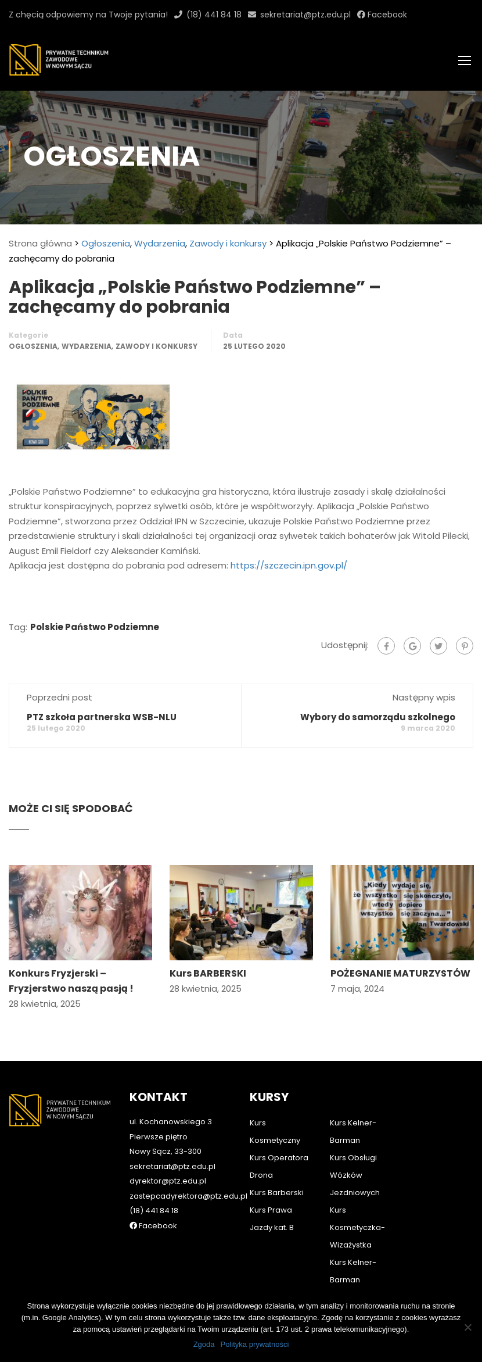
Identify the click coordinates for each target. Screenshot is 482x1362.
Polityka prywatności (255, 1344)
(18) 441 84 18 (214, 14)
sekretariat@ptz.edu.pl (305, 14)
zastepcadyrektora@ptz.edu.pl (188, 1196)
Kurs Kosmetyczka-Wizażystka (357, 1227)
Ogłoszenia (105, 247)
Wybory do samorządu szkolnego (377, 720)
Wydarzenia (159, 247)
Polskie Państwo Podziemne (94, 630)
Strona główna (40, 247)
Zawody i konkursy (228, 247)
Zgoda (204, 1344)
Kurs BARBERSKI (208, 977)
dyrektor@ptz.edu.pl (168, 1180)
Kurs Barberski (277, 1192)
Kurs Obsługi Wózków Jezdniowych (355, 1175)
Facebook (386, 14)
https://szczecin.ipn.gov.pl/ (289, 569)
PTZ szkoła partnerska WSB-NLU (102, 720)
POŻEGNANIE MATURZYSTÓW (400, 977)
